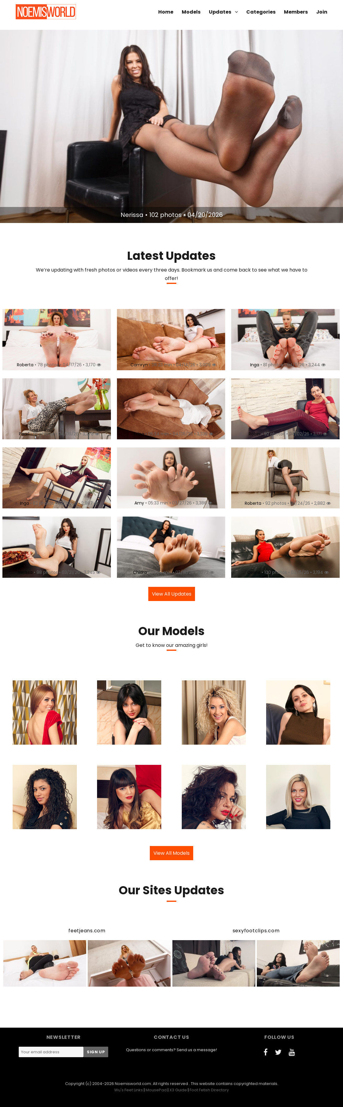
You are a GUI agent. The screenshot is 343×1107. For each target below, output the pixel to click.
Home (165, 11)
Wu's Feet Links (128, 1090)
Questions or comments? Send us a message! (171, 1050)
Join (321, 11)
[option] (171, 126)
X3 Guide (178, 1090)
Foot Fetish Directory (209, 1090)
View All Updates (171, 593)
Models (191, 11)
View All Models (171, 853)
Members (296, 11)
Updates (220, 11)
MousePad (156, 1090)
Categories (260, 11)
